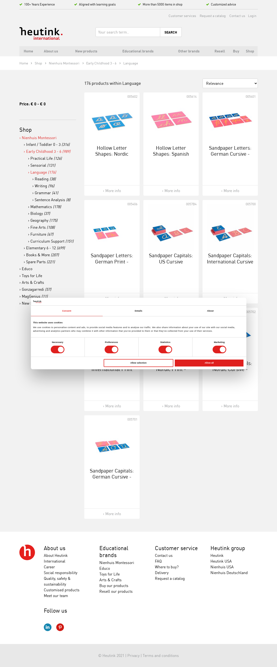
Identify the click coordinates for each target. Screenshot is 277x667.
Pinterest (60, 627)
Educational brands (113, 552)
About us (54, 548)
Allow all (209, 363)
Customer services (182, 16)
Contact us (237, 16)
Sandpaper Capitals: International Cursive (230, 258)
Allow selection (138, 363)
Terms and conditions (161, 655)
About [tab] (210, 311)
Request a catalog (213, 16)
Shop (25, 129)
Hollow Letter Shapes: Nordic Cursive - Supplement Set (112, 157)
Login (252, 16)
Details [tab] (138, 311)
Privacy (133, 655)
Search (170, 32)
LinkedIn (47, 627)
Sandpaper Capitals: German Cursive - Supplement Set (112, 476)
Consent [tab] (66, 311)
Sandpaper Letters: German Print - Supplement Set (112, 261)
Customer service (176, 548)
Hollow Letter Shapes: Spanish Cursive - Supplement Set (171, 157)
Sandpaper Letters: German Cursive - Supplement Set (230, 154)
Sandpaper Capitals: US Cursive (171, 258)
